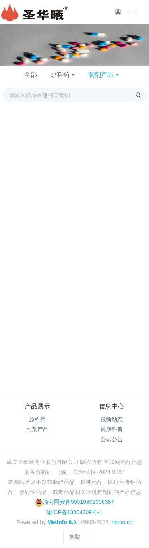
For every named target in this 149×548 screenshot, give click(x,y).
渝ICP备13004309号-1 (74, 512)
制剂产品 (101, 74)
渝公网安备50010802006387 (74, 502)
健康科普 (112, 429)
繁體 (74, 537)
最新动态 (112, 419)
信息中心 (111, 406)
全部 (30, 74)
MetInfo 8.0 (61, 522)
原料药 (60, 74)
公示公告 (112, 439)
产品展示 (37, 406)
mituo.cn (122, 522)
